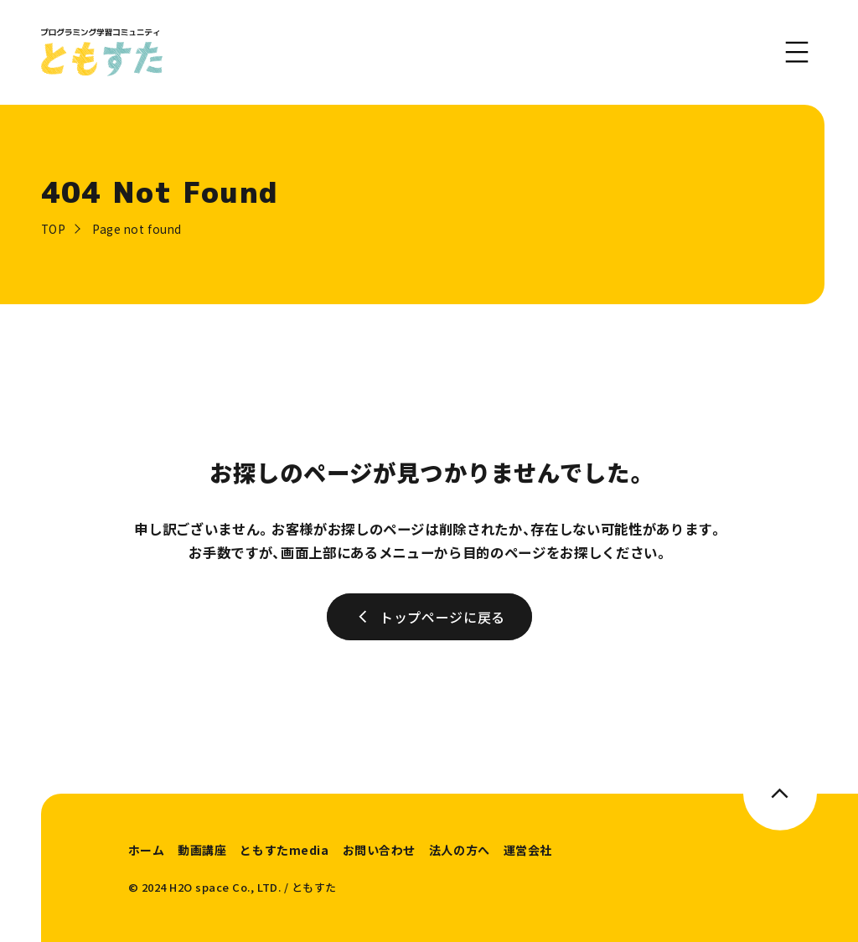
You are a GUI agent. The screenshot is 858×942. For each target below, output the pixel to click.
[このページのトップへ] (780, 793)
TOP (53, 228)
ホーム (146, 849)
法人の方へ (459, 849)
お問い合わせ (379, 849)
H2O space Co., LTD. (225, 887)
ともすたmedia (284, 849)
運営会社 (528, 849)
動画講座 (202, 849)
